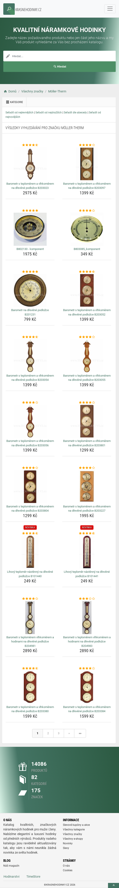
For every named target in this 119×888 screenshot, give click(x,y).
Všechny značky (72, 834)
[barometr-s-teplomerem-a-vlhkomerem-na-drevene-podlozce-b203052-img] (86, 290)
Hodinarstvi (11, 876)
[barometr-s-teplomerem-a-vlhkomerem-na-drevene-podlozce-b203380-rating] (30, 668)
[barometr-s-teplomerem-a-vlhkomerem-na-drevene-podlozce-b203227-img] (86, 486)
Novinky (68, 843)
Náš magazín (11, 865)
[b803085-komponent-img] (86, 229)
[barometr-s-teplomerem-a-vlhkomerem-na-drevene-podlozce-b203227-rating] (86, 468)
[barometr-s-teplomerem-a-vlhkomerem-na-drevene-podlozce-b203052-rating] (86, 272)
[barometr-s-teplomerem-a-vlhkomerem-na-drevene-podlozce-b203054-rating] (30, 337)
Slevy (66, 848)
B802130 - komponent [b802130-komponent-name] (30, 249)
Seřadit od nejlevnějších (19, 112)
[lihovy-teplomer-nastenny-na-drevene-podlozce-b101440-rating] (30, 533)
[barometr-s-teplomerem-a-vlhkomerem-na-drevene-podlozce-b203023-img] (30, 163)
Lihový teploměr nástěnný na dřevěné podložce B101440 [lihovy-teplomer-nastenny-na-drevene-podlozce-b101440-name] (30, 574)
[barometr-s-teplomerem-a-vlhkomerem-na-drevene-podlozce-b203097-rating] (86, 145)
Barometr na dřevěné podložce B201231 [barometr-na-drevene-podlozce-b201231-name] (30, 312)
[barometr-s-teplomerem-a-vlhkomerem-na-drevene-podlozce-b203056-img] (30, 421)
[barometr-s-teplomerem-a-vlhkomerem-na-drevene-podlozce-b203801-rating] (86, 402)
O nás (66, 865)
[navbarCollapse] (110, 8)
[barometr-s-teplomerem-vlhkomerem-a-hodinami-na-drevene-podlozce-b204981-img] (30, 617)
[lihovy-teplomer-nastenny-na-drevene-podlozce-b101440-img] (30, 552)
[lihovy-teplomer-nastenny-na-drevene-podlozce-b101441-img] (86, 552)
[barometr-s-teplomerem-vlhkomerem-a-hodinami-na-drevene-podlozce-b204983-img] (86, 617)
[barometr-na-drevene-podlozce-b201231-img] (30, 290)
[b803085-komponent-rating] (86, 210)
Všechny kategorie (74, 829)
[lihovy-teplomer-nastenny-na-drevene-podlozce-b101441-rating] (86, 533)
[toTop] (113, 885)
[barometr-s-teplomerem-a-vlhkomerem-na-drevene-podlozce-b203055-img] (86, 355)
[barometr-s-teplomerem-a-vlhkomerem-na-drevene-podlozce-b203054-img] (30, 355)
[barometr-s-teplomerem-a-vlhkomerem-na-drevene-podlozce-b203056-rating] (30, 402)
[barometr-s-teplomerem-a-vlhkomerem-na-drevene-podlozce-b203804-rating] (30, 468)
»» (80, 733)
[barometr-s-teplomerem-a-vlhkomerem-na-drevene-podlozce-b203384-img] (86, 687)
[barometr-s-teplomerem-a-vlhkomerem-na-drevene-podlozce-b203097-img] (86, 163)
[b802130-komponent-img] (30, 229)
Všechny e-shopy (73, 838)
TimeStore (33, 876)
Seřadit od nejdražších (48, 112)
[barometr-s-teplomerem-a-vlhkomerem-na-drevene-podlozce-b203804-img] (30, 486)
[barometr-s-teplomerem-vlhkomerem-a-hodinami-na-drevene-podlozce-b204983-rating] (86, 599)
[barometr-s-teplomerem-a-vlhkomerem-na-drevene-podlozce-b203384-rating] (86, 668)
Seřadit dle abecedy (75, 112)
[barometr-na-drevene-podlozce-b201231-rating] (30, 272)
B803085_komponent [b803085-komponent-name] (87, 249)
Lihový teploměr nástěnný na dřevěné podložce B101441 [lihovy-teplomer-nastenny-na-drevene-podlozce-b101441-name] (87, 574)
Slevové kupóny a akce (76, 824)
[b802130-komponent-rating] (30, 210)
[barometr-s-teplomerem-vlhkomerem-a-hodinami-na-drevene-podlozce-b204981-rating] (30, 599)
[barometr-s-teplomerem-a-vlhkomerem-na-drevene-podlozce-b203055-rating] (86, 337)
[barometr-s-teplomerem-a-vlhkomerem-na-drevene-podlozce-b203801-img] (86, 421)
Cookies (67, 870)
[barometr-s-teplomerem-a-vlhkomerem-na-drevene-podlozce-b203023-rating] (30, 145)
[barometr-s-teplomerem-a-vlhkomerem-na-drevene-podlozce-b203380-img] (30, 687)
